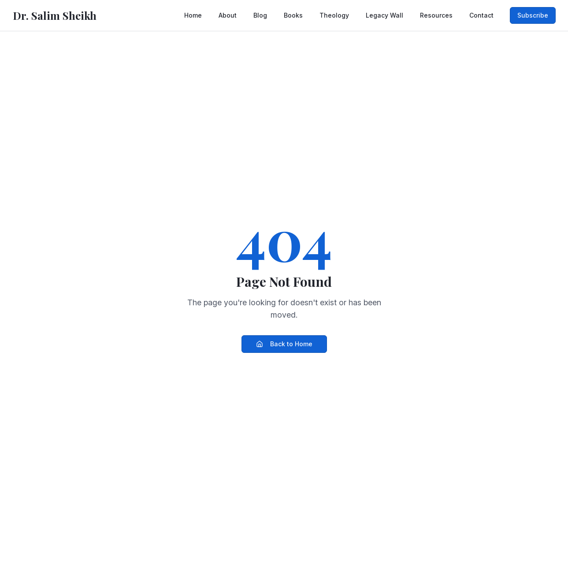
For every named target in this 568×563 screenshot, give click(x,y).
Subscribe (532, 15)
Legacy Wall (384, 15)
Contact (481, 15)
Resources (436, 15)
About (228, 15)
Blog (260, 15)
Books (293, 15)
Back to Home (284, 344)
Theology (334, 15)
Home (193, 15)
